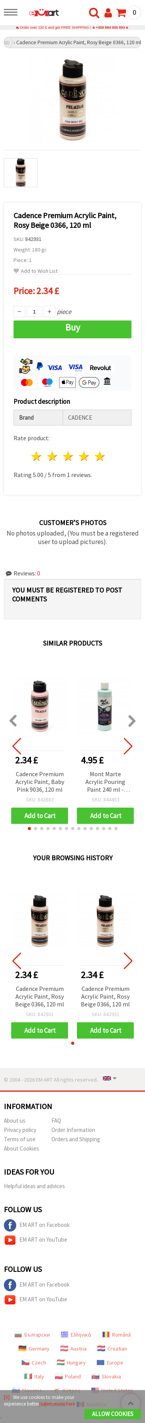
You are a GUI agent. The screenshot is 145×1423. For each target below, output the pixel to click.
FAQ (56, 1120)
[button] (29, 828)
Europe (110, 1362)
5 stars (100, 456)
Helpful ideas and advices (34, 1186)
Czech (34, 1362)
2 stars (53, 456)
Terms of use (20, 1139)
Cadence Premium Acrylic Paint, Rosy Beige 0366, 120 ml (39, 996)
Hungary (71, 1362)
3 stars (69, 456)
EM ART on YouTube (35, 1240)
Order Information (73, 1130)
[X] (7, 1397)
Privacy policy (20, 1130)
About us (15, 1120)
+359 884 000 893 (110, 27)
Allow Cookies (112, 1414)
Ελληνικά (76, 1335)
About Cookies (21, 1148)
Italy (34, 1376)
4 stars (84, 456)
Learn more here (58, 1404)
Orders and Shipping (75, 1139)
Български (32, 1335)
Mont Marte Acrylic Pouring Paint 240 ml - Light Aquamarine (105, 782)
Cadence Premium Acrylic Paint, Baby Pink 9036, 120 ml (39, 781)
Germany (34, 1348)
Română (116, 1335)
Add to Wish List (36, 271)
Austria (73, 1348)
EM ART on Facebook (37, 1225)
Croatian (112, 1348)
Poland (68, 1376)
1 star (37, 456)
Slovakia (106, 1376)
